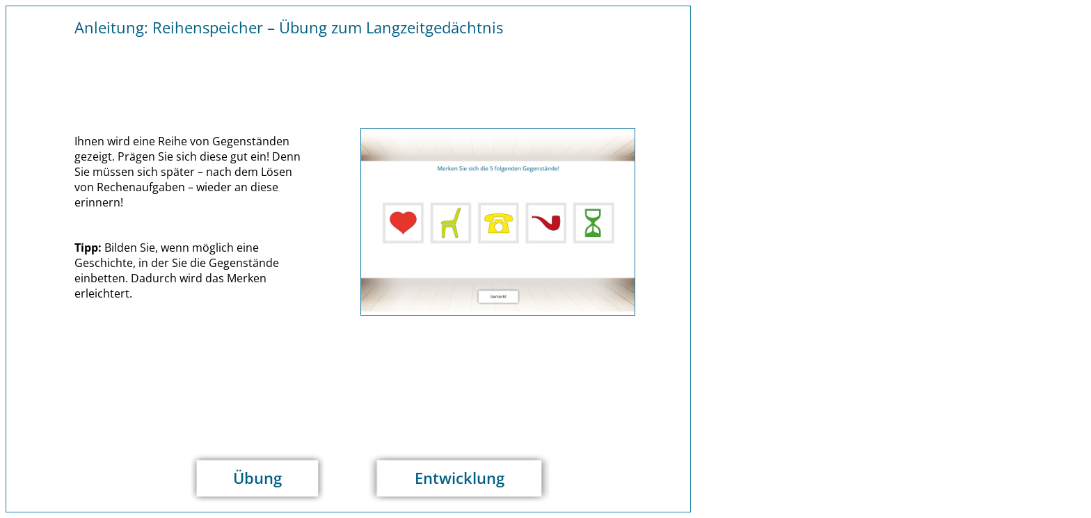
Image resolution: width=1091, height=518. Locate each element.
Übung (257, 478)
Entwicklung (459, 478)
